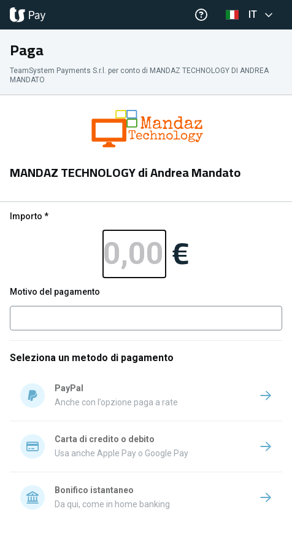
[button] (251, 14)
